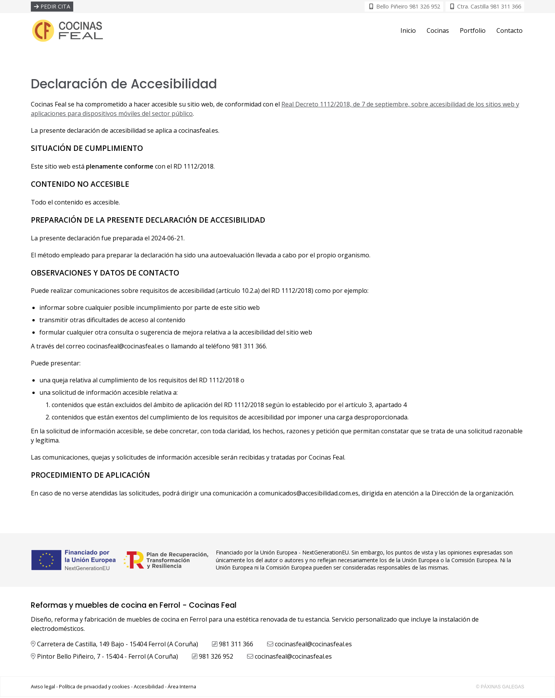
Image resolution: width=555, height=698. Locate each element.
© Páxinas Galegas (500, 688)
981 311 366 (236, 645)
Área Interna (182, 687)
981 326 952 (216, 657)
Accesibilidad (149, 687)
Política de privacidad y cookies (94, 687)
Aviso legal (43, 687)
